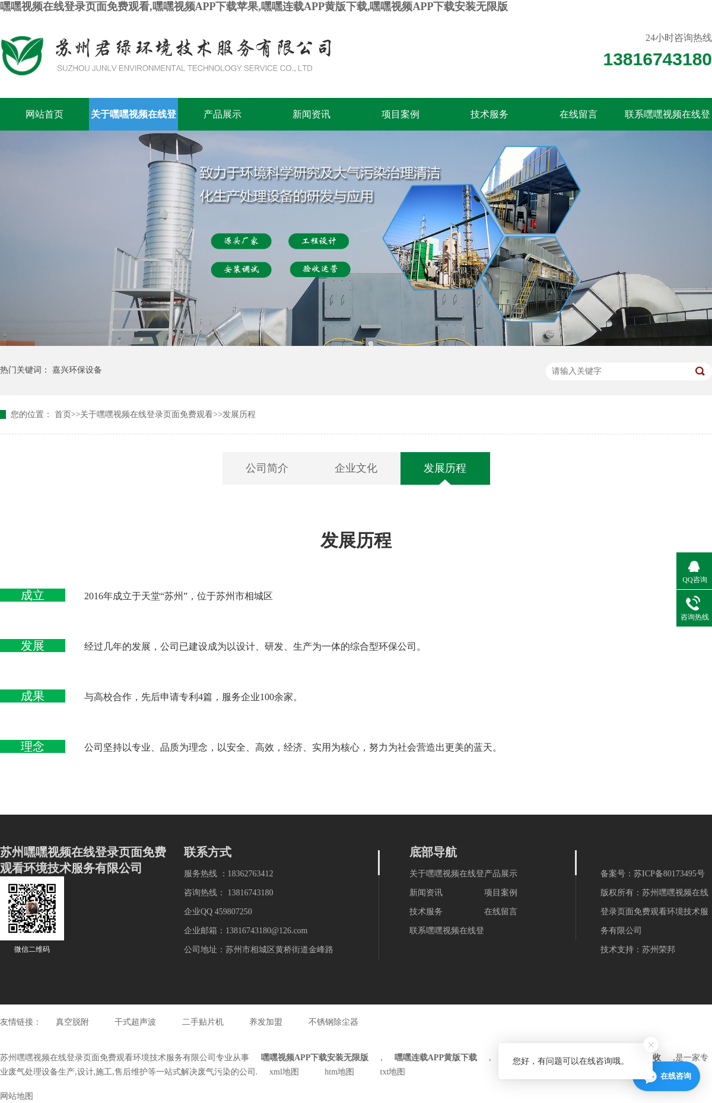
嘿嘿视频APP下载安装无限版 (314, 1057)
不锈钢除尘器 (333, 1022)
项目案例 (400, 114)
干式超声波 (135, 1022)
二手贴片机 (203, 1022)
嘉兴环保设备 (77, 369)
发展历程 (239, 414)
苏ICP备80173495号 (669, 873)
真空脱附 (72, 1022)
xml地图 (284, 1071)
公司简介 (267, 468)
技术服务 (489, 114)
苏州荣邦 (658, 949)
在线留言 (578, 114)
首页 (63, 414)
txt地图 (393, 1071)
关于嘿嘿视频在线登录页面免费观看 (133, 120)
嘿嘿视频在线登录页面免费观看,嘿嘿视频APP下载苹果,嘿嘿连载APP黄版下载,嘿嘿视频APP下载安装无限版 (254, 6)
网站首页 (44, 114)
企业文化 (356, 468)
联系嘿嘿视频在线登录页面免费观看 (667, 120)
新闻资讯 (311, 114)
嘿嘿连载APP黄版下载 (436, 1057)
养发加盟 (265, 1022)
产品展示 (222, 114)
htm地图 (339, 1071)
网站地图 (16, 1096)
